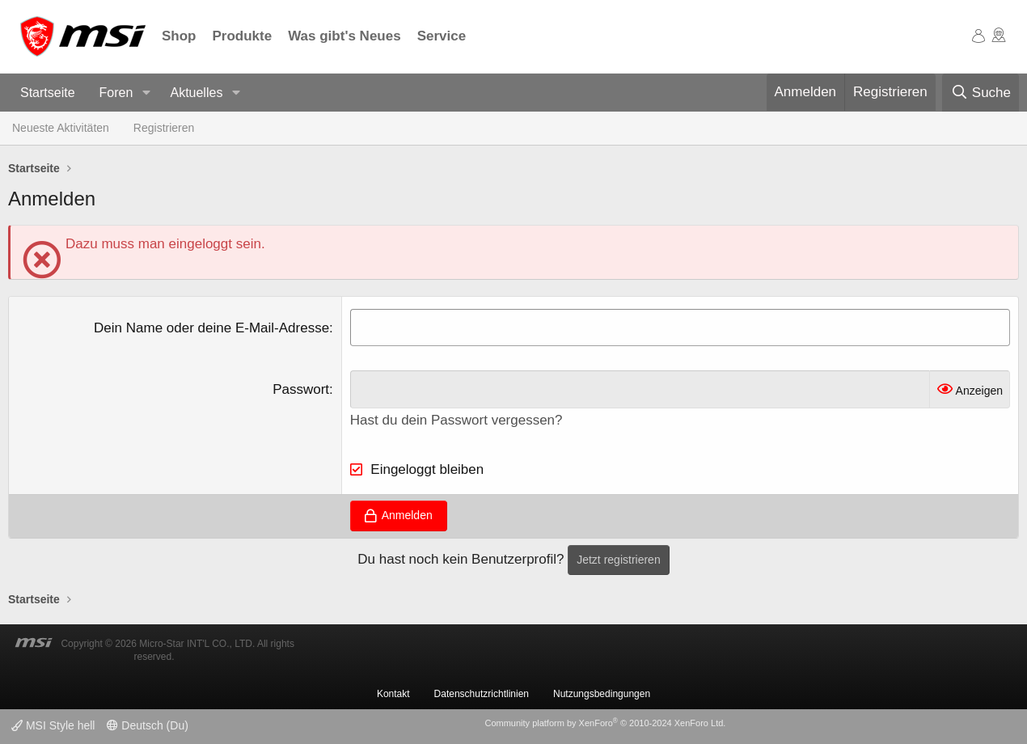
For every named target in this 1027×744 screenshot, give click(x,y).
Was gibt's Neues (344, 36)
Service (442, 36)
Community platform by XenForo (604, 723)
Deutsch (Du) (147, 725)
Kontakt (393, 694)
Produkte (243, 36)
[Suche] (980, 93)
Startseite (47, 92)
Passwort (301, 389)
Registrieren (163, 127)
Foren (116, 92)
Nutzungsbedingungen (601, 694)
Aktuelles (196, 92)
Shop (179, 36)
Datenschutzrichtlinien (481, 694)
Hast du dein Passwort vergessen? (456, 420)
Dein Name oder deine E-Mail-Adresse (211, 328)
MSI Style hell (53, 725)
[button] (146, 93)
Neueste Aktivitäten (60, 127)
